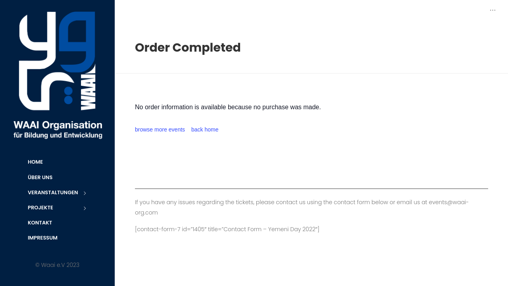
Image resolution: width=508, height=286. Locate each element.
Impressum (43, 238)
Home (35, 162)
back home (204, 129)
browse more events (160, 129)
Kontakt (40, 222)
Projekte (57, 208)
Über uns (40, 177)
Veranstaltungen (57, 193)
